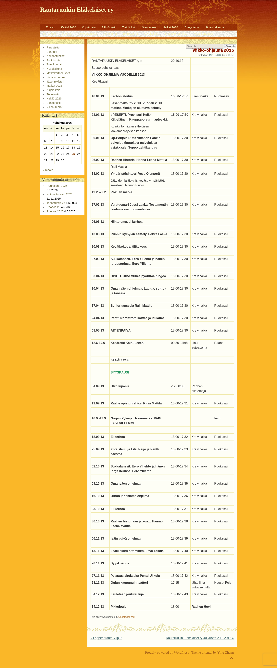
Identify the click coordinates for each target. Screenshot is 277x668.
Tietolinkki (128, 27)
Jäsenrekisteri (52, 40)
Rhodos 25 (53, 207)
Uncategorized (126, 616)
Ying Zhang (225, 652)
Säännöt (67, 33)
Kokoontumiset (87, 33)
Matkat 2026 (170, 27)
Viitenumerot (149, 27)
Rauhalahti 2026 (57, 185)
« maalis (48, 170)
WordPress (181, 652)
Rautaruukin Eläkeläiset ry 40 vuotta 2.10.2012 (200, 638)
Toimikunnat (130, 33)
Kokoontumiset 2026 (59, 194)
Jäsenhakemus (214, 27)
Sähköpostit (109, 27)
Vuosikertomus (203, 33)
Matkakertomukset (176, 33)
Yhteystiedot (191, 27)
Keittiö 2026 (68, 27)
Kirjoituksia (89, 27)
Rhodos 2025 (55, 211)
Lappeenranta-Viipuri (106, 638)
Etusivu (50, 27)
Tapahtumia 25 (56, 202)
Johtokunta (110, 33)
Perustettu (49, 33)
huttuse (230, 55)
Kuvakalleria (151, 33)
